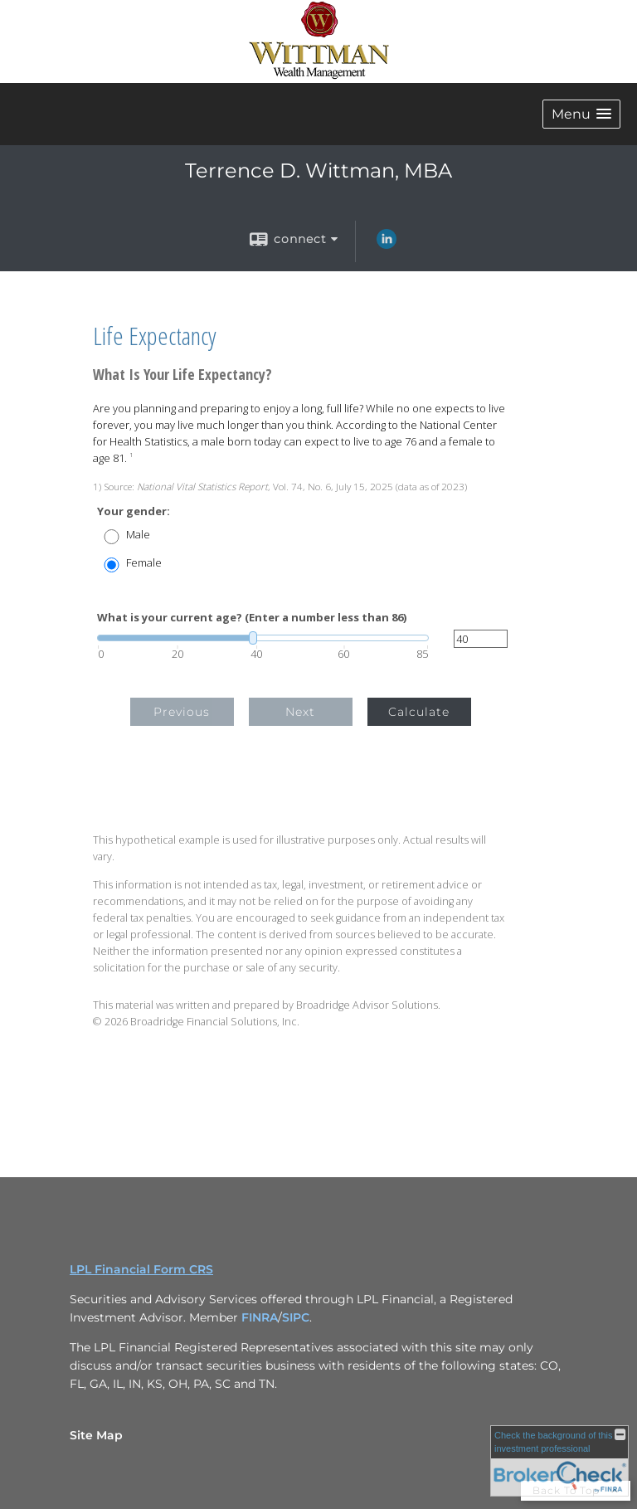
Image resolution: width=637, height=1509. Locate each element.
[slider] (263, 638)
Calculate (419, 711)
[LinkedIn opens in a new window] (386, 244)
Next (300, 711)
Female (144, 562)
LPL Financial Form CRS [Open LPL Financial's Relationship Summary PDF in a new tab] (141, 1269)
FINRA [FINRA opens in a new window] (259, 1317)
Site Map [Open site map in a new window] (96, 1435)
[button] (581, 114)
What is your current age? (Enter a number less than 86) (251, 617)
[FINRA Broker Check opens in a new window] (559, 1461)
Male (138, 534)
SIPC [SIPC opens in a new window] (295, 1317)
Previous (181, 711)
